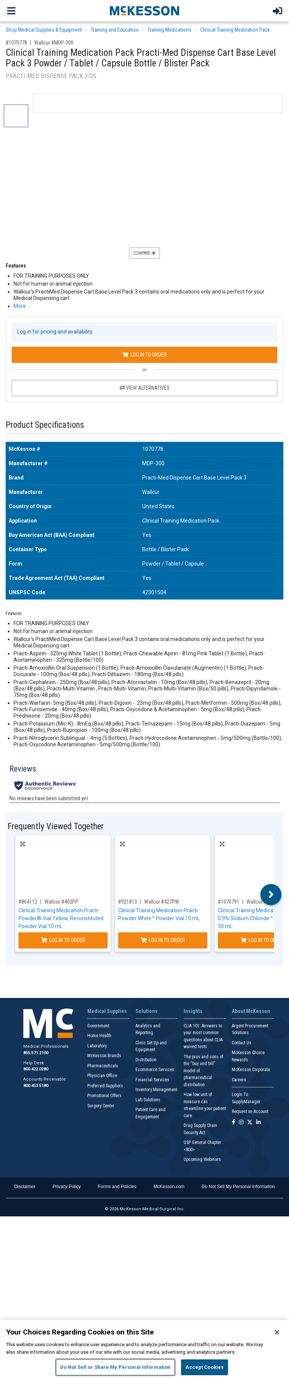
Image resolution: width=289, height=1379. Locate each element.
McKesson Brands (104, 1055)
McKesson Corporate (251, 1069)
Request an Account (250, 1111)
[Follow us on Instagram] (241, 1122)
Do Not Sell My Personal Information (238, 1186)
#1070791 (228, 902)
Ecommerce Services (154, 1069)
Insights (193, 1011)
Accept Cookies (205, 1367)
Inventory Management (156, 1089)
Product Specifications (45, 425)
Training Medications (170, 30)
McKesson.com (169, 1186)
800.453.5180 (35, 1085)
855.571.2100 (35, 1052)
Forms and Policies (117, 1186)
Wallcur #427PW (161, 902)
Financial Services (152, 1079)
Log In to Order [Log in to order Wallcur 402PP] (63, 940)
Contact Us (241, 1042)
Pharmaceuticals (102, 1065)
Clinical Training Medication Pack (235, 30)
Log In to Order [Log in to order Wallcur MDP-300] (144, 355)
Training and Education (115, 30)
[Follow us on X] (249, 1122)
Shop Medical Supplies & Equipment (44, 30)
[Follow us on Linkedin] (258, 1122)
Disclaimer (24, 1186)
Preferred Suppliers (105, 1085)
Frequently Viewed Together (56, 826)
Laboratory (97, 1045)
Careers (239, 1079)
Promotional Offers (104, 1095)
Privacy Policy (67, 1186)
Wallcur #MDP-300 (53, 43)
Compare (144, 253)
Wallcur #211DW (263, 902)
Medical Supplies (107, 1011)
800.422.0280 (35, 1069)
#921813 (127, 902)
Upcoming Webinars (202, 1159)
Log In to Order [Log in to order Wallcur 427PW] (163, 940)
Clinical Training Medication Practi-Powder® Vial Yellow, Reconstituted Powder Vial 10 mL (60, 918)
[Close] (277, 1332)
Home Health (99, 1035)
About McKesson (251, 1011)
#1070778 (16, 43)
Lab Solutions (147, 1099)
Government (98, 1025)
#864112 (27, 902)
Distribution (146, 1059)
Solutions (146, 1011)
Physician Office (102, 1075)
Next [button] (271, 894)
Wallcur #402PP (61, 902)
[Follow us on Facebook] (233, 1122)
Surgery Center (100, 1105)
